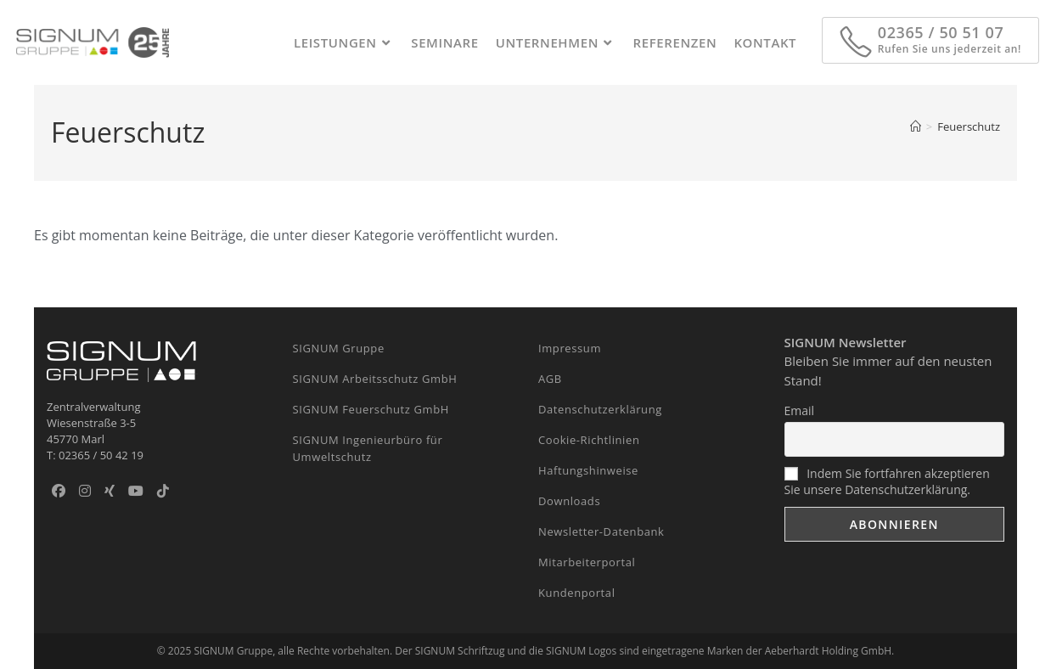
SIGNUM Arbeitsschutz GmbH (375, 378)
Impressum (569, 348)
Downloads (569, 501)
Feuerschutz (968, 126)
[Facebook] (58, 491)
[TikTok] (163, 491)
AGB (550, 378)
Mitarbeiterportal (586, 562)
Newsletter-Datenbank (601, 531)
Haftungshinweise (588, 470)
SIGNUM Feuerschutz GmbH (371, 409)
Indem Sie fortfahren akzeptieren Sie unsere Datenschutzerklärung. (887, 481)
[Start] (915, 126)
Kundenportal (576, 592)
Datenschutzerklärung (600, 409)
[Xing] (109, 491)
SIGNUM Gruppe (339, 348)
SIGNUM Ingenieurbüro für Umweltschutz (368, 448)
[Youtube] (135, 491)
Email (799, 410)
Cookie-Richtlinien (588, 439)
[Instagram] (85, 491)
